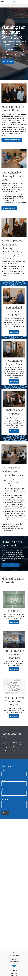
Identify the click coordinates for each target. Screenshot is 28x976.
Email (3, 780)
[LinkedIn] (15, 966)
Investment (14, 975)
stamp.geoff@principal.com (14, 964)
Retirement (14, 973)
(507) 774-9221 (15, 955)
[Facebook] (13, 966)
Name (3, 770)
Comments (5, 799)
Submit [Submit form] (5, 813)
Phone (3, 790)
